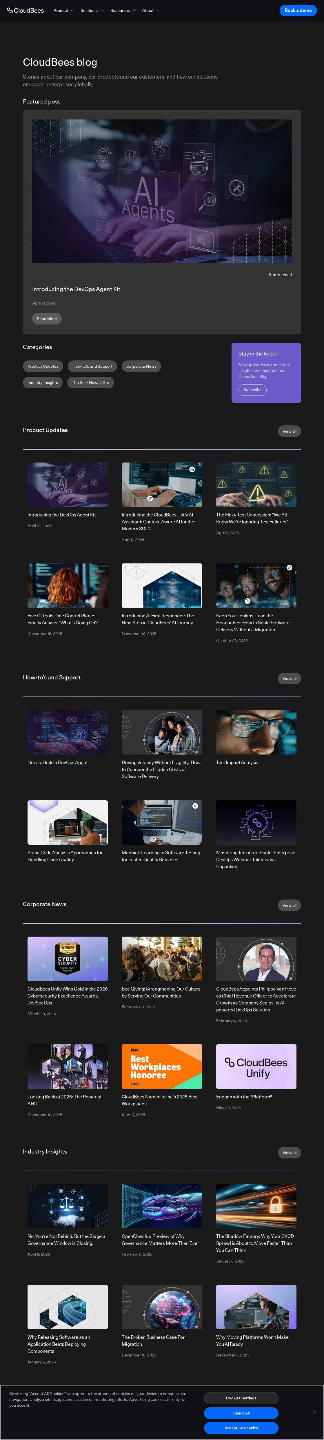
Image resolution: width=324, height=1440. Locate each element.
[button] (64, 10)
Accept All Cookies (241, 1428)
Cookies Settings (241, 1398)
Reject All (241, 1413)
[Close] (314, 1411)
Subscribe (252, 389)
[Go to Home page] (25, 10)
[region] (162, 1412)
